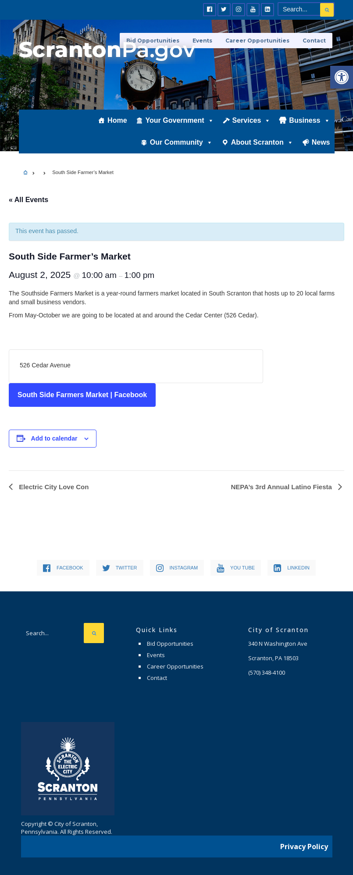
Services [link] (251, 121)
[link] (341, 77)
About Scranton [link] (262, 143)
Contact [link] (314, 40)
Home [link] (117, 121)
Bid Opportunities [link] (170, 643)
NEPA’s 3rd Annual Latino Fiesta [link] (282, 487)
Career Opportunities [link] (257, 40)
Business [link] (309, 121)
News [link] (321, 143)
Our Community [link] (181, 143)
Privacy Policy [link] (304, 846)
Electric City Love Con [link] (53, 487)
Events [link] (156, 655)
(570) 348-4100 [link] (266, 672)
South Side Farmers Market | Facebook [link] (82, 394)
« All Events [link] (28, 199)
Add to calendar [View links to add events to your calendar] (54, 438)
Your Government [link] (180, 121)
